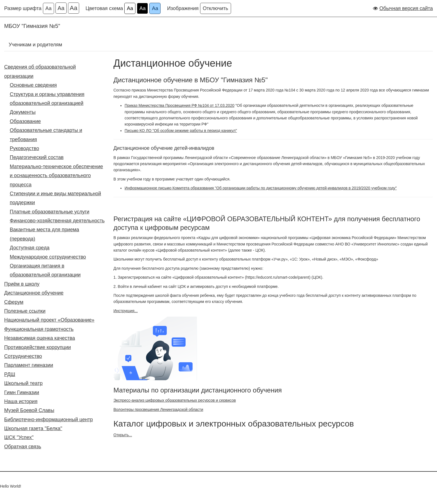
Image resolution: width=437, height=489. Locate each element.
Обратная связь (22, 446)
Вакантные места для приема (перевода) (44, 234)
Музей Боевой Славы (29, 410)
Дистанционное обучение (34, 293)
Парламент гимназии (28, 365)
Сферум (13, 302)
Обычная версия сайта (406, 8)
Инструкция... (125, 311)
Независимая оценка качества (39, 338)
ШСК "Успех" (18, 437)
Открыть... (122, 435)
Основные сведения (33, 85)
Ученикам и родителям (35, 44)
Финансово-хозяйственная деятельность (57, 220)
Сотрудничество (23, 356)
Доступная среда (29, 247)
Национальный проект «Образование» (49, 320)
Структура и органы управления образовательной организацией (47, 98)
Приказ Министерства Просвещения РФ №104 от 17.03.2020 (179, 105)
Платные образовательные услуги (49, 212)
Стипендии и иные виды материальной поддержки (55, 198)
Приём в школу (22, 284)
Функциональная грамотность (39, 329)
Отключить (215, 8)
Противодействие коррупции (37, 347)
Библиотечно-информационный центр (48, 419)
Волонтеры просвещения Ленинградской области (158, 409)
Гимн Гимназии (21, 392)
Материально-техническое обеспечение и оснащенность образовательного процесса (56, 175)
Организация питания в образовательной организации (45, 270)
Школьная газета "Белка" (33, 428)
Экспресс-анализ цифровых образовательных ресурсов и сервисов (174, 400)
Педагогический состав (37, 157)
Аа (48, 8)
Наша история (20, 401)
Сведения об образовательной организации (40, 71)
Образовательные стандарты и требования (46, 134)
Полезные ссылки (24, 311)
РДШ (9, 374)
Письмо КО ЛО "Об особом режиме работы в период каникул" (181, 130)
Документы (23, 112)
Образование (25, 121)
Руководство (24, 148)
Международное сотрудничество (48, 257)
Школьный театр (23, 383)
